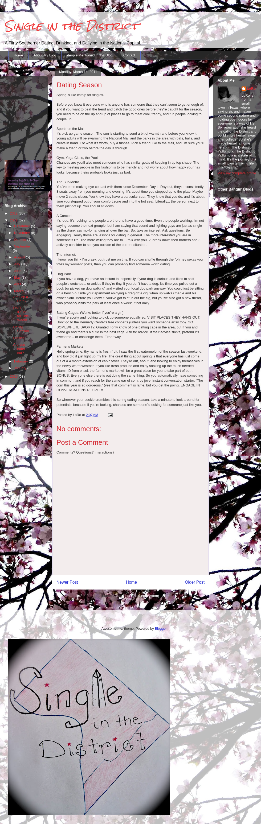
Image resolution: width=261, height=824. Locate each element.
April (18, 284)
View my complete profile (237, 173)
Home (18, 55)
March (19, 291)
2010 (14, 376)
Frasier (18, 338)
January (20, 368)
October (20, 240)
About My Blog (45, 55)
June (18, 271)
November (22, 233)
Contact (129, 55)
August (20, 257)
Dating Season (21, 329)
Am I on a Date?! (20, 299)
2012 (14, 213)
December (22, 226)
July (17, 264)
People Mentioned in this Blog (90, 55)
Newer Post (67, 582)
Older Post (195, 582)
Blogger (160, 629)
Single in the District (71, 26)
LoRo (251, 88)
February (21, 361)
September (22, 246)
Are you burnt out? (19, 349)
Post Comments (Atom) (141, 596)
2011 (14, 220)
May (18, 277)
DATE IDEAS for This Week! (20, 314)
